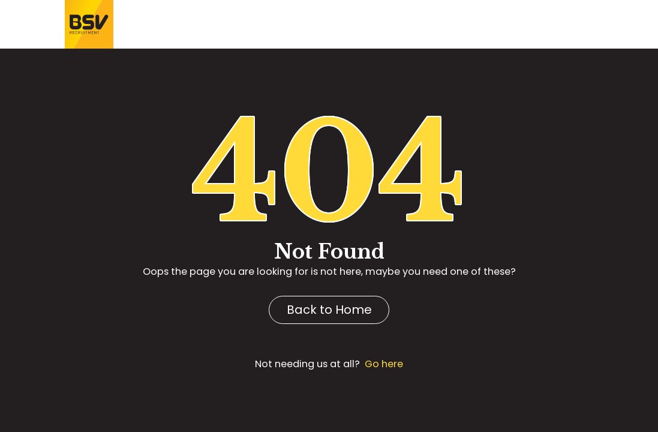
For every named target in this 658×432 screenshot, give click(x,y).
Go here (384, 364)
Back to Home (329, 309)
